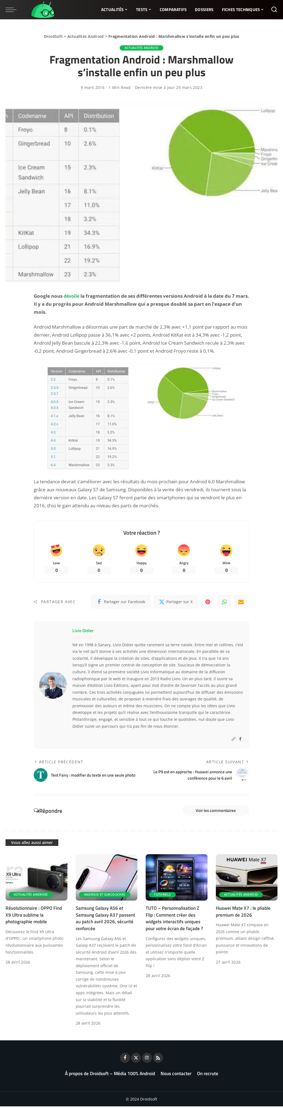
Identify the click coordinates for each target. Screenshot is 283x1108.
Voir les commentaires (213, 812)
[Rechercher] (274, 9)
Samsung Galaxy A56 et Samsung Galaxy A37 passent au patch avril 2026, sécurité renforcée (105, 920)
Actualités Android (85, 36)
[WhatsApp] (224, 603)
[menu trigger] (14, 9)
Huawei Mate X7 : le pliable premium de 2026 (243, 913)
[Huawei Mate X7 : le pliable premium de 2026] (247, 879)
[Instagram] (147, 1059)
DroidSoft (53, 36)
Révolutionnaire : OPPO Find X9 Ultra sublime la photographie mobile (34, 916)
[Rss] (158, 1059)
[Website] (233, 740)
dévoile (72, 296)
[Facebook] (121, 603)
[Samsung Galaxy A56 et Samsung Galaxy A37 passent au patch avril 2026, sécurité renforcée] (107, 879)
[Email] (241, 603)
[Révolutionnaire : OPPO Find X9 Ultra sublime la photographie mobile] (36, 879)
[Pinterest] (208, 603)
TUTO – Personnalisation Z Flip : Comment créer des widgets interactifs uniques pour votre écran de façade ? (174, 920)
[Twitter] (175, 603)
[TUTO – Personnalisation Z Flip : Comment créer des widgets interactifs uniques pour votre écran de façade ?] (177, 879)
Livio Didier (83, 631)
